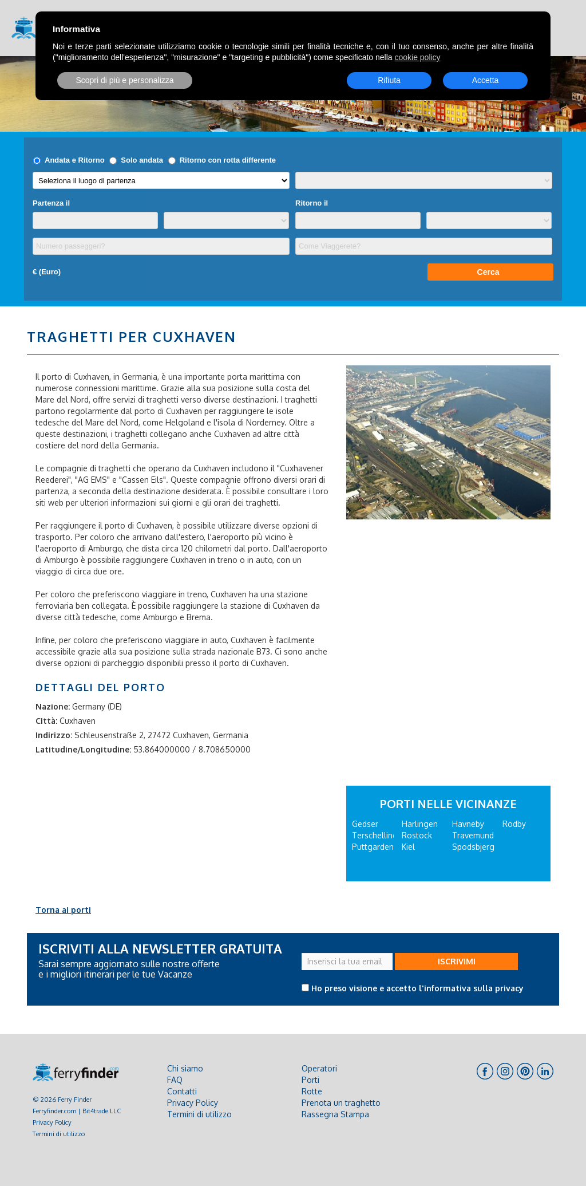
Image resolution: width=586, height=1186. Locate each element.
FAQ (175, 1080)
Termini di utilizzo (59, 1133)
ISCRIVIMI (457, 961)
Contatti (182, 1091)
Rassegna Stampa (335, 1114)
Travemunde (475, 835)
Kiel (408, 847)
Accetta (485, 80)
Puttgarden (373, 847)
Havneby (468, 824)
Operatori (319, 1068)
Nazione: (52, 706)
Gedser (365, 824)
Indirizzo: (53, 735)
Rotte (312, 1091)
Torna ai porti (63, 910)
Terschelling (375, 835)
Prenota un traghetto (341, 1103)
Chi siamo (185, 1068)
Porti (310, 1080)
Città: (46, 721)
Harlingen (420, 824)
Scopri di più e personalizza (124, 80)
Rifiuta (389, 80)
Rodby (514, 824)
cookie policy (417, 57)
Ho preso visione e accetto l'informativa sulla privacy (417, 988)
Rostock (417, 835)
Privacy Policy (52, 1122)
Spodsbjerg (473, 847)
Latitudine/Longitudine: (83, 749)
